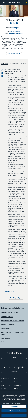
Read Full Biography (14, 53)
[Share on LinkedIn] (2, 70)
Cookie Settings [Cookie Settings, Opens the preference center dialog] (14, 406)
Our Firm (3, 388)
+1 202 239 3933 (15, 31)
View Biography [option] (14, 63)
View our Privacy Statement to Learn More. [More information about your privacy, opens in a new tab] (11, 403)
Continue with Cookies (14, 415)
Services (3, 382)
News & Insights (5, 385)
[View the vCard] (17, 23)
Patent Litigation (5, 338)
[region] (14, 404)
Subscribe (14, 371)
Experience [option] (4, 63)
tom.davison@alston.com (16, 33)
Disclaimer (17, 382)
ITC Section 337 (5, 328)
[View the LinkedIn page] (14, 23)
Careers (14, 357)
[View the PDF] (11, 23)
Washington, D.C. (16, 28)
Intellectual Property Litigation (9, 312)
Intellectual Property (7, 316)
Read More (8, 291)
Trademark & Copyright (7, 324)
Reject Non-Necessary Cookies (14, 410)
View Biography (15, 298)
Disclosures (17, 385)
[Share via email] (2, 73)
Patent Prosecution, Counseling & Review (12, 320)
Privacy (16, 388)
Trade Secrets (5, 342)
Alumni (16, 378)
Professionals (5, 378)
